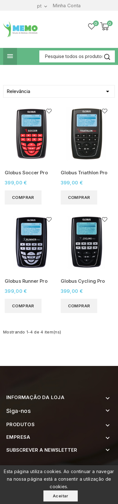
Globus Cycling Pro (83, 281)
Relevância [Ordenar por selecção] (59, 90)
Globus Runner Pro (26, 281)
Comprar (23, 197)
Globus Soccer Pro (26, 173)
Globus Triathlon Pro (84, 173)
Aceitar (60, 495)
